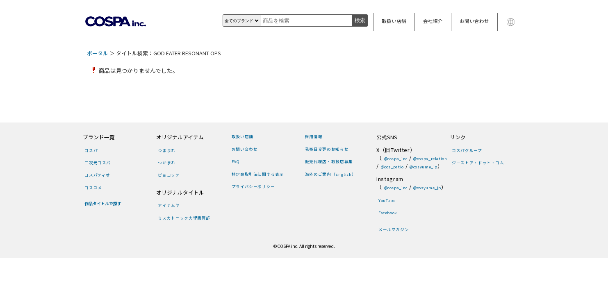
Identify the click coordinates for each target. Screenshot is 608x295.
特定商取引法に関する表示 (258, 174)
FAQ (236, 161)
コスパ (91, 150)
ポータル (97, 53)
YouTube (386, 200)
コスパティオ (97, 175)
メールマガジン (393, 229)
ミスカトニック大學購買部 (184, 218)
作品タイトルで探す (102, 203)
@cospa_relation (430, 158)
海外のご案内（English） (330, 174)
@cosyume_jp (423, 167)
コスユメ (93, 188)
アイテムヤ (169, 205)
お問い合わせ (474, 21)
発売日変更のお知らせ (326, 149)
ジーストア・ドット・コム (478, 163)
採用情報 (314, 136)
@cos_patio (392, 167)
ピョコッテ (169, 175)
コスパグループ (467, 150)
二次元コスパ (97, 163)
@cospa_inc (396, 158)
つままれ (166, 150)
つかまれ (166, 163)
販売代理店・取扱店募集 (329, 161)
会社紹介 (433, 21)
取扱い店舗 (394, 21)
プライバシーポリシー (253, 186)
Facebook (387, 213)
